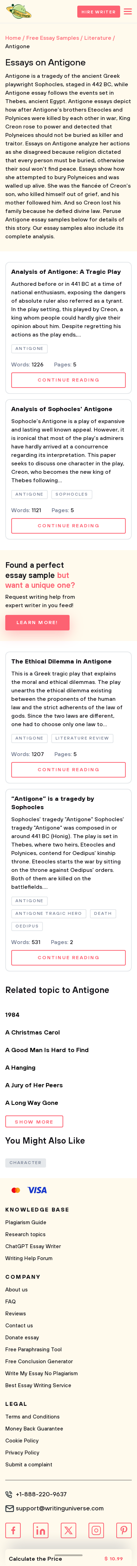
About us (16, 1290)
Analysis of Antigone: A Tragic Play (66, 272)
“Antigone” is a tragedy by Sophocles (52, 803)
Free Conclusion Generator (39, 1361)
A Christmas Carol (32, 1033)
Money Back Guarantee (34, 1429)
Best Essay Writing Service (38, 1385)
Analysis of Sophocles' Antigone (61, 409)
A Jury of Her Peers (34, 1085)
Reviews (15, 1313)
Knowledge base (37, 1209)
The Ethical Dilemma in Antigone (61, 662)
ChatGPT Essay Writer (33, 1246)
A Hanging (20, 1068)
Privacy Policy (22, 1452)
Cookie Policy (22, 1441)
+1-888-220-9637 (41, 1494)
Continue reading (68, 380)
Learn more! (37, 623)
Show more (34, 1122)
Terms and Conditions (32, 1417)
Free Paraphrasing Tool (33, 1349)
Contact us (19, 1325)
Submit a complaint (28, 1464)
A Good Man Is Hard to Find (47, 1050)
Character (25, 1162)
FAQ (10, 1301)
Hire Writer (98, 12)
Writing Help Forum (28, 1258)
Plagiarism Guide (25, 1222)
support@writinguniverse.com (60, 1508)
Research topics (25, 1234)
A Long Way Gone (31, 1103)
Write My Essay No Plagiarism (41, 1373)
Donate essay (22, 1337)
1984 (12, 1015)
